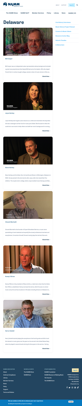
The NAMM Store (49, 381)
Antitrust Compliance (9, 375)
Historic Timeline (60, 40)
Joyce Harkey (9, 113)
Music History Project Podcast (65, 27)
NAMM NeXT (25, 13)
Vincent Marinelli (10, 222)
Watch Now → (46, 76)
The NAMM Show (12, 13)
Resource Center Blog (62, 36)
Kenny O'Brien (10, 276)
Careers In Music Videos (63, 31)
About (57, 5)
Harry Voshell (9, 331)
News (64, 13)
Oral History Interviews (63, 22)
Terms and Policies (8, 392)
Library (56, 13)
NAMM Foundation (49, 372)
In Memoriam (59, 45)
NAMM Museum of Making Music (53, 375)
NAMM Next (27, 375)
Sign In (71, 5)
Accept (71, 402)
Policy (49, 13)
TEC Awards (47, 378)
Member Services (38, 13)
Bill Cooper (8, 59)
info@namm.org (74, 384)
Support (63, 5)
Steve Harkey (9, 167)
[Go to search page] (77, 5)
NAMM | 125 (72, 13)
